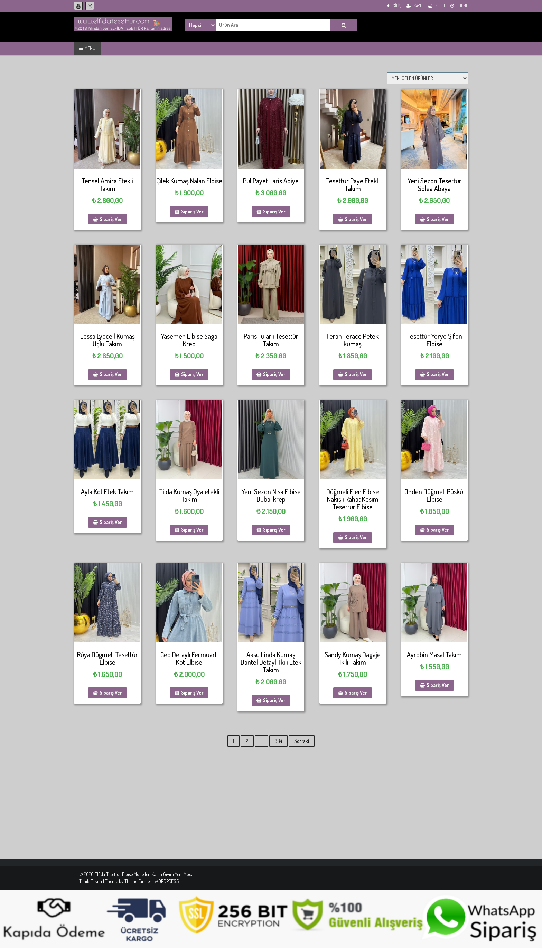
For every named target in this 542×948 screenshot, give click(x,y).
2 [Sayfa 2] (247, 741)
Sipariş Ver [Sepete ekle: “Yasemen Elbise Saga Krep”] (192, 374)
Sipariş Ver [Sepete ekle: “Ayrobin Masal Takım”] (438, 685)
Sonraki (301, 741)
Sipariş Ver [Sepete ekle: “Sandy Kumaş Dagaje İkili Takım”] (356, 693)
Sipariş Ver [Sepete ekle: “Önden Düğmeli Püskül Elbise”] (438, 530)
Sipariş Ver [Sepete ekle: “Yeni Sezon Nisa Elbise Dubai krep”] (274, 530)
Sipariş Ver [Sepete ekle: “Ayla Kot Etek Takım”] (111, 522)
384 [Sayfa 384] (278, 741)
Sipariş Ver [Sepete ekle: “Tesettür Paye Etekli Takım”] (356, 219)
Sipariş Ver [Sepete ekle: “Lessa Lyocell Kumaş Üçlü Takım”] (111, 374)
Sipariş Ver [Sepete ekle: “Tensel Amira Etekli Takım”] (111, 219)
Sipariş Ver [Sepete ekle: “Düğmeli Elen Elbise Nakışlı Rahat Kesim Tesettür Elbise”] (356, 537)
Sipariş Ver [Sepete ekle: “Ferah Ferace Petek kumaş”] (356, 374)
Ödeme (459, 5)
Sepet (436, 5)
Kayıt (414, 5)
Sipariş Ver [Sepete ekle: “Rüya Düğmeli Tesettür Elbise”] (111, 693)
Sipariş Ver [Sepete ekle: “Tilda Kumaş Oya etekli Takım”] (192, 530)
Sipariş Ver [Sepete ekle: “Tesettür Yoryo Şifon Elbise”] (438, 374)
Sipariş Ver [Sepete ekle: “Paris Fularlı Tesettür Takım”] (274, 374)
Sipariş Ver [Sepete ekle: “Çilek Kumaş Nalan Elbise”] (192, 211)
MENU (87, 48)
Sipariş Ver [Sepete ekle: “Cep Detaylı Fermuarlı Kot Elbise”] (192, 693)
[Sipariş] (427, 78)
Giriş (394, 5)
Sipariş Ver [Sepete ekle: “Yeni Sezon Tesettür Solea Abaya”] (438, 219)
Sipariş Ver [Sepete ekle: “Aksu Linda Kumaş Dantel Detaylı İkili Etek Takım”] (274, 700)
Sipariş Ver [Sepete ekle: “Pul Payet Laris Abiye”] (274, 211)
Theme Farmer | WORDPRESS (151, 881)
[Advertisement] (207, 810)
